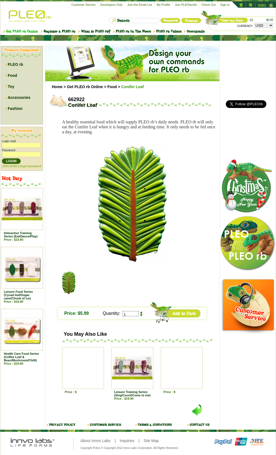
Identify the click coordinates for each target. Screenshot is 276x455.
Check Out (208, 4)
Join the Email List (139, 4)
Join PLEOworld (186, 4)
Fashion (15, 108)
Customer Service (83, 4)
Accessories (19, 97)
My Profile (163, 4)
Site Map (151, 440)
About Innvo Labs (96, 440)
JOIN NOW (9, 166)
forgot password (30, 166)
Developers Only (111, 4)
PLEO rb (15, 64)
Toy (11, 86)
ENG (262, 5)
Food (12, 75)
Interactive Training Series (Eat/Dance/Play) (20, 234)
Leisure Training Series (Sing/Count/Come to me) (132, 393)
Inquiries (127, 440)
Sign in (225, 4)
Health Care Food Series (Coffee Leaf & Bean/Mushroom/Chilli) (21, 357)
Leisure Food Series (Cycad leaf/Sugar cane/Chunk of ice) (18, 295)
